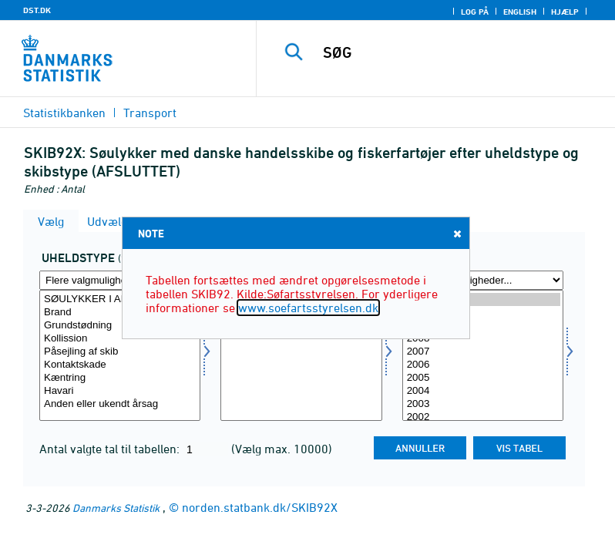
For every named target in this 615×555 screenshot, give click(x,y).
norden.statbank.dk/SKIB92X (260, 507)
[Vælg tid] (482, 355)
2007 (482, 351)
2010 (482, 312)
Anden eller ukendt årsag (119, 404)
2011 (482, 299)
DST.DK (37, 10)
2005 (482, 378)
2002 (482, 417)
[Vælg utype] (119, 355)
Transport (149, 112)
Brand (119, 312)
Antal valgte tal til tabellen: (111, 449)
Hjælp (565, 11)
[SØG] (458, 52)
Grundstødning (119, 325)
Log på (475, 11)
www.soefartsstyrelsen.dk (308, 307)
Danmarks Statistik (116, 507)
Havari (119, 391)
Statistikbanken (64, 112)
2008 (482, 338)
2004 (482, 391)
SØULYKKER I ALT (119, 299)
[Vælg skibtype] (300, 355)
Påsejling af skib (119, 351)
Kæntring (119, 378)
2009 (482, 325)
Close (456, 233)
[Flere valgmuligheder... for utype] (119, 280)
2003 (482, 404)
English (519, 11)
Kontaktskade (119, 365)
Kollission (119, 338)
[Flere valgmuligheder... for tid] (482, 280)
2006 (482, 365)
